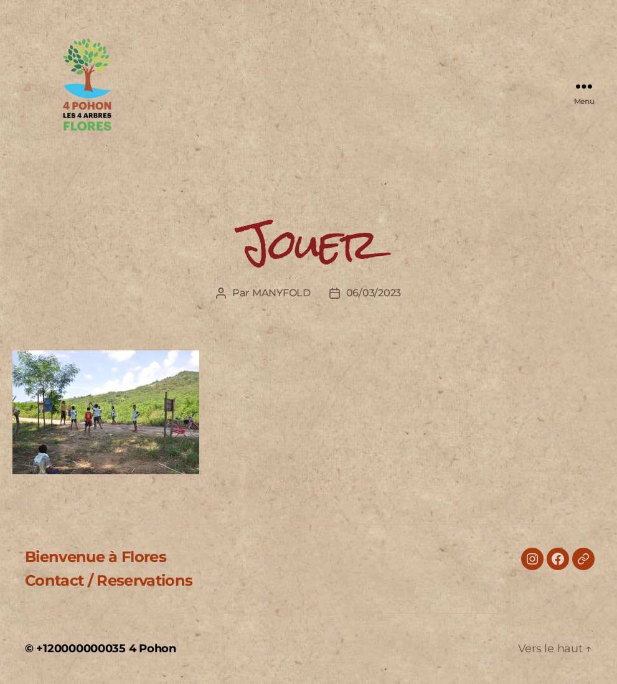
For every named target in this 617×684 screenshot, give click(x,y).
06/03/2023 (373, 293)
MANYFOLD (281, 293)
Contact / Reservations (108, 580)
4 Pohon (152, 648)
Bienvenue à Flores (95, 557)
